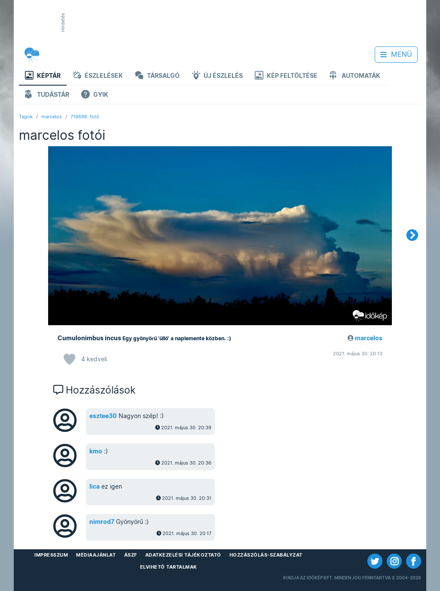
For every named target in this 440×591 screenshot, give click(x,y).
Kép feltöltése (286, 76)
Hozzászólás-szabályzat (265, 555)
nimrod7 (101, 521)
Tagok (26, 117)
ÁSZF (130, 555)
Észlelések (98, 76)
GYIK (94, 95)
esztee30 (103, 415)
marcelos (51, 117)
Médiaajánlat (96, 555)
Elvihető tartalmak (168, 567)
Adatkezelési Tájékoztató (183, 555)
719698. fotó (84, 117)
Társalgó (157, 76)
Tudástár (47, 95)
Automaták (355, 76)
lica (94, 486)
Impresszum (51, 555)
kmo (95, 451)
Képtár (43, 76)
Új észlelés (217, 76)
